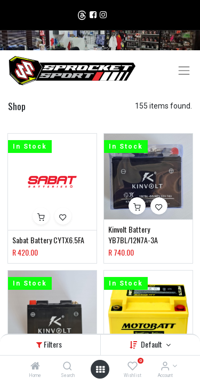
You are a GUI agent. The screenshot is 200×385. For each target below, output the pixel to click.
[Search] (67, 367)
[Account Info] (165, 367)
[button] (41, 216)
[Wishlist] (132, 367)
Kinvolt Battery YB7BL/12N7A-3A (133, 234)
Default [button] (152, 344)
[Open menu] (100, 369)
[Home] (35, 367)
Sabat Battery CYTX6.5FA (48, 240)
